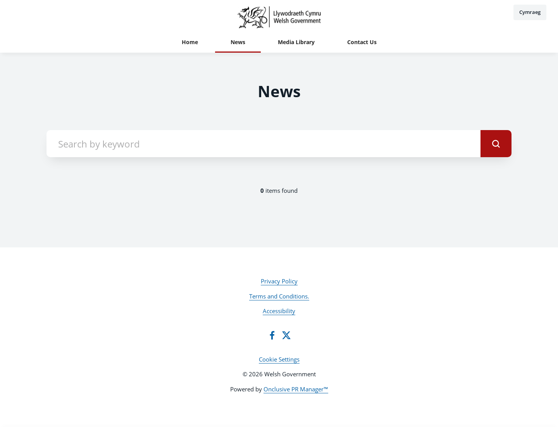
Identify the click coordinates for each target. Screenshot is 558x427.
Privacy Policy (279, 281)
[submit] (496, 143)
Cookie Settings (279, 359)
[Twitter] (286, 335)
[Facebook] (272, 335)
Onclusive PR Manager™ (296, 389)
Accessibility (279, 311)
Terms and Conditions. (279, 296)
